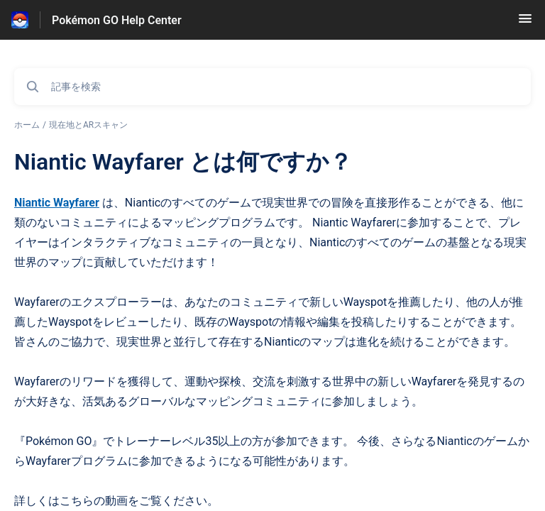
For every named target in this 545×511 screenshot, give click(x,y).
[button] (525, 23)
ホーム (27, 125)
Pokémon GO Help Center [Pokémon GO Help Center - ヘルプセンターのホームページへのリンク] (117, 20)
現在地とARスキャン (88, 125)
